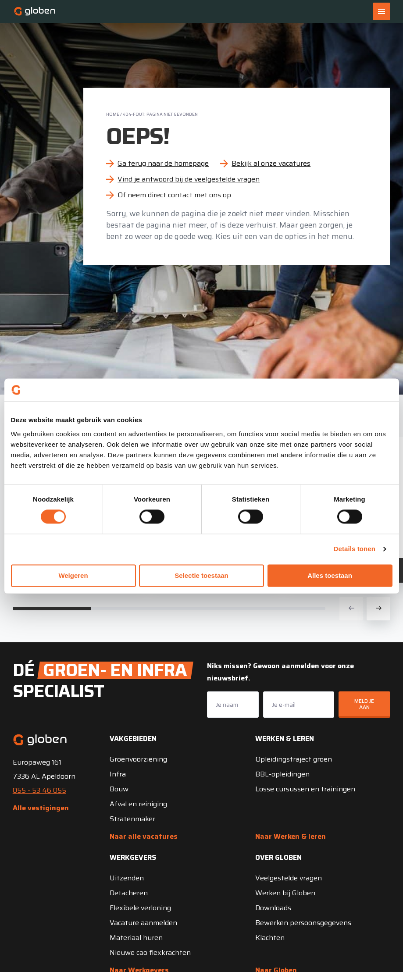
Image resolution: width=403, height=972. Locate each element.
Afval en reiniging (138, 803)
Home (112, 114)
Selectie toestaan (201, 575)
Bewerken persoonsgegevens (303, 922)
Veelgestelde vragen (288, 877)
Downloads (273, 907)
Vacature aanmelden (143, 922)
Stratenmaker (132, 818)
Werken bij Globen (285, 892)
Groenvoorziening (138, 759)
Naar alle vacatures (144, 836)
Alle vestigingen (41, 807)
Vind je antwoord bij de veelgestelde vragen (189, 179)
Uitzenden (127, 877)
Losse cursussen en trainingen (305, 788)
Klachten (270, 937)
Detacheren (129, 892)
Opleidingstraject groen (293, 759)
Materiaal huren (136, 937)
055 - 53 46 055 (39, 790)
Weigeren (73, 575)
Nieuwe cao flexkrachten (150, 952)
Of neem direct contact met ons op (174, 194)
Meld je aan (364, 704)
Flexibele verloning (140, 907)
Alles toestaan (329, 575)
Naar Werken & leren (290, 836)
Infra (118, 774)
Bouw (119, 788)
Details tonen (354, 549)
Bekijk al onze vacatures (271, 163)
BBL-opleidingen (282, 774)
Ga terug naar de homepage (163, 163)
